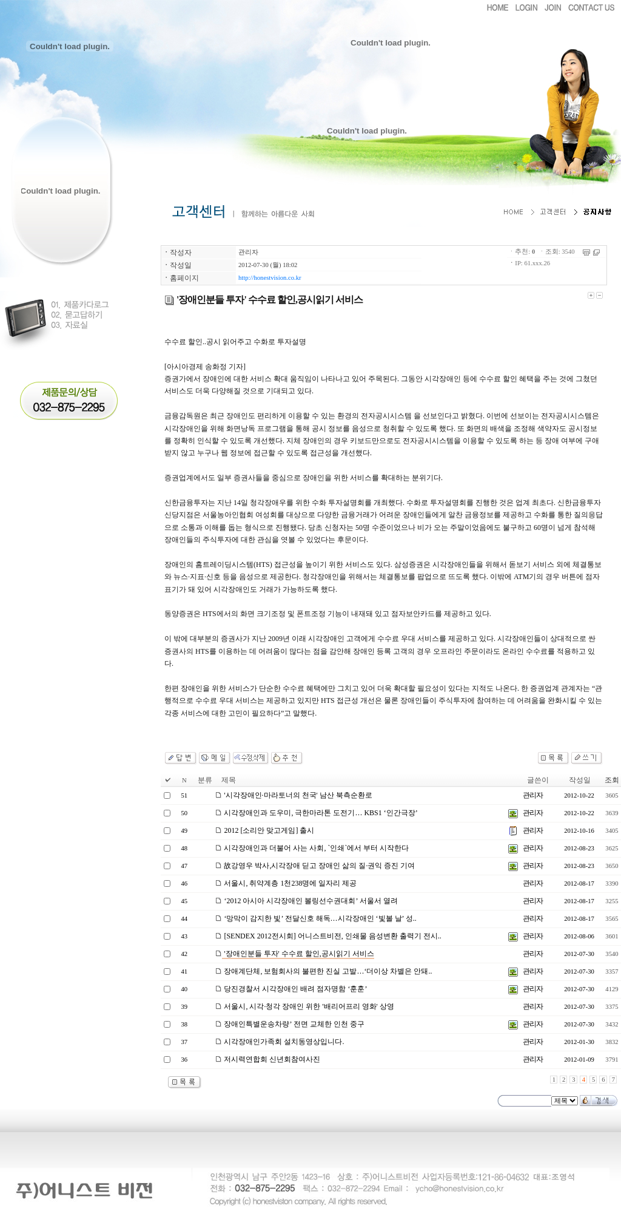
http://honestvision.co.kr (269, 277)
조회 (612, 780)
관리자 (248, 252)
